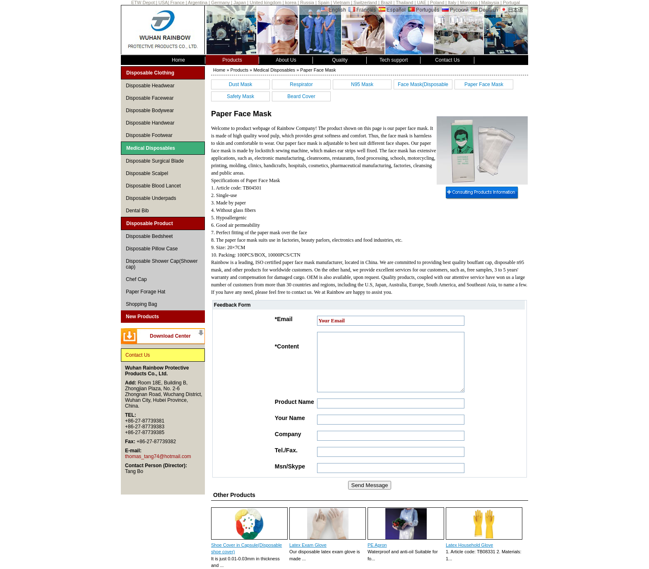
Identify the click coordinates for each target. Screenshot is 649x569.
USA (163, 2)
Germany (220, 2)
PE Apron (377, 545)
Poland (437, 2)
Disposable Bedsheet (149, 236)
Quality (339, 60)
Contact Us (447, 60)
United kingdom (265, 2)
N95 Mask (362, 84)
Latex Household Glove (469, 545)
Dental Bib (137, 211)
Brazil (386, 2)
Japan (239, 2)
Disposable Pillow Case (152, 249)
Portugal (511, 2)
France (177, 2)
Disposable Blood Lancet (153, 186)
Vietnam (341, 2)
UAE (421, 2)
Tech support (394, 60)
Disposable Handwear (150, 123)
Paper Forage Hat (145, 292)
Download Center (170, 336)
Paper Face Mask (483, 84)
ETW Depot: (143, 2)
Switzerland (365, 2)
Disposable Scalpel (147, 173)
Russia (307, 2)
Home (178, 60)
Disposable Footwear (149, 135)
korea (291, 2)
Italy (452, 2)
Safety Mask (240, 96)
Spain (323, 2)
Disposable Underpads (151, 198)
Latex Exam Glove (308, 545)
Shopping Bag (141, 304)
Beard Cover (301, 96)
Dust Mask (240, 84)
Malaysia (490, 2)
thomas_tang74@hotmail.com (158, 456)
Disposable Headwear (150, 86)
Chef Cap (136, 279)
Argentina (197, 2)
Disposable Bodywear (150, 110)
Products (232, 60)
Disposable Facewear (149, 98)
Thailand (404, 2)
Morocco (468, 2)
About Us (286, 60)
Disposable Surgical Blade (155, 161)
